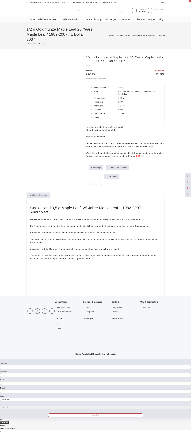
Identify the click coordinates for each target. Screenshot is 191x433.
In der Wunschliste (120, 168)
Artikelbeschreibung (38, 195)
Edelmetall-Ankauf (47, 19)
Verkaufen (113, 176)
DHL (58, 324)
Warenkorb (4, 422)
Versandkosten (102, 78)
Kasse (2, 425)
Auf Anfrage (96, 168)
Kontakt (152, 19)
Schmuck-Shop (94, 19)
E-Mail (2, 388)
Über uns (140, 19)
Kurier (59, 328)
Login (162, 2)
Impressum (117, 308)
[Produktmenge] (88, 176)
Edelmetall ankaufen (64, 308)
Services (125, 19)
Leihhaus (88, 308)
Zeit (1, 404)
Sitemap (116, 312)
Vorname (3, 364)
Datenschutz (146, 308)
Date (2, 396)
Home (32, 19)
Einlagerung (89, 312)
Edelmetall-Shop (71, 19)
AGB (143, 312)
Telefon (3, 380)
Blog (161, 19)
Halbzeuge (110, 19)
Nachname (4, 372)
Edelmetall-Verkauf (64, 312)
